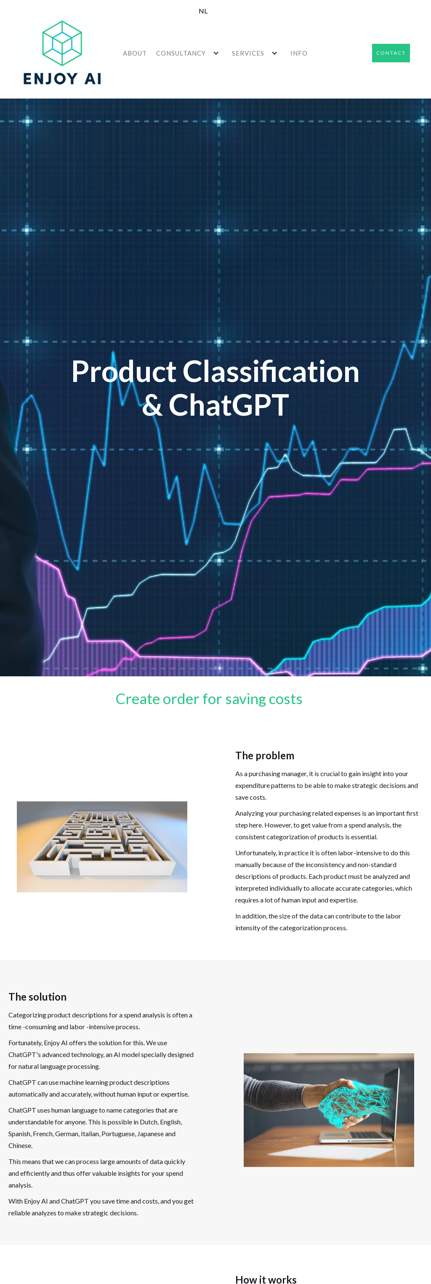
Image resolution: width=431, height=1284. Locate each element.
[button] (190, 53)
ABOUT (135, 53)
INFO (299, 53)
